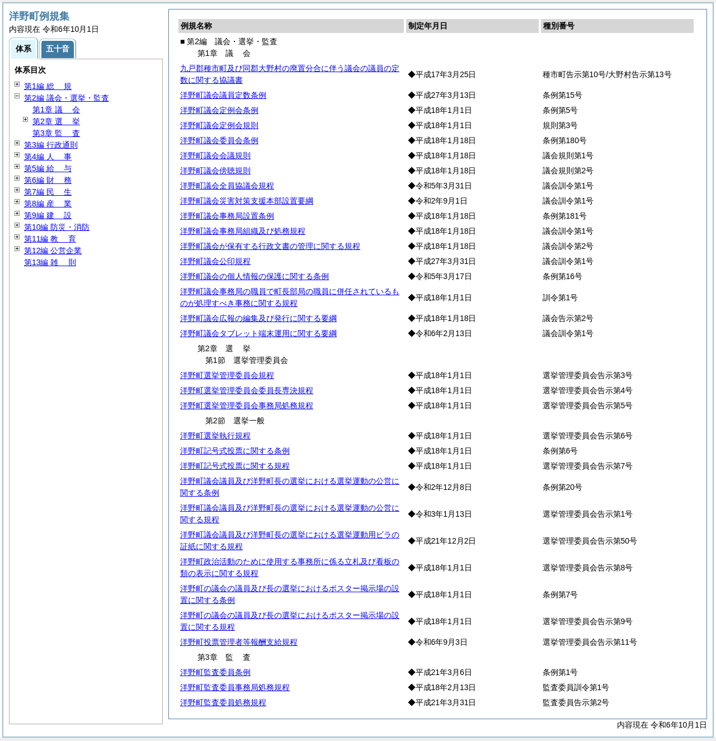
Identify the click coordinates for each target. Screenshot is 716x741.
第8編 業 (48, 203)
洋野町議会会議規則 (215, 155)
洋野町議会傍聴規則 (215, 170)
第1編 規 (48, 86)
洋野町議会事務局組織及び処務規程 (242, 230)
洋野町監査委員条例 (215, 672)
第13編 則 (50, 262)
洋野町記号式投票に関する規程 (235, 465)
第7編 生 (48, 191)
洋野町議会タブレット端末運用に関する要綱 (258, 333)
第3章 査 (56, 133)
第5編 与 (48, 168)
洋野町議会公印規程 (215, 261)
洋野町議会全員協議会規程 (227, 185)
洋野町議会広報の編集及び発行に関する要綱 (258, 318)
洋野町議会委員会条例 (219, 140)
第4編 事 (48, 156)
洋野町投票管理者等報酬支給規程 (239, 642)
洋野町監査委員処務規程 (223, 702)
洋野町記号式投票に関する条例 (235, 450)
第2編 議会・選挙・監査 (66, 97)
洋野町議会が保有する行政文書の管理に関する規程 (270, 246)
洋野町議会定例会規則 (219, 125)
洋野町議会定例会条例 (219, 110)
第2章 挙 (56, 121)
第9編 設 (48, 215)
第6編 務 (48, 180)
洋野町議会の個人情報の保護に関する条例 (254, 276)
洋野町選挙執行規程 (215, 435)
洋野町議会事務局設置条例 (227, 215)
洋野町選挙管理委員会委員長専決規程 (246, 390)
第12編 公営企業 (53, 250)
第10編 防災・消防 (57, 227)
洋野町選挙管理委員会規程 (227, 375)
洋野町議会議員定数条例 (223, 95)
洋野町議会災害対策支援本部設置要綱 (246, 200)
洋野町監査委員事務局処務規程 (235, 687)
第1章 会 (56, 109)
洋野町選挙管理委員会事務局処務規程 (246, 405)
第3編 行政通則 (51, 144)
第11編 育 (50, 238)
